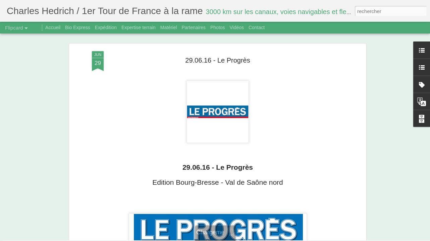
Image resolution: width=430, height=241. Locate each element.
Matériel (168, 27)
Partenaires (193, 27)
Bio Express (77, 27)
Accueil (52, 27)
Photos (217, 27)
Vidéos (236, 27)
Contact (257, 27)
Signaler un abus (261, 237)
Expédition (106, 27)
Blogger (239, 237)
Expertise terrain (138, 27)
